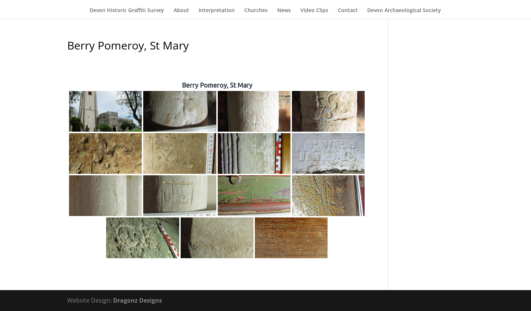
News (284, 11)
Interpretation (217, 11)
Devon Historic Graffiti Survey (127, 11)
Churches (256, 11)
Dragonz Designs (137, 300)
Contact (348, 11)
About (181, 11)
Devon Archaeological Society (404, 11)
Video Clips (314, 11)
